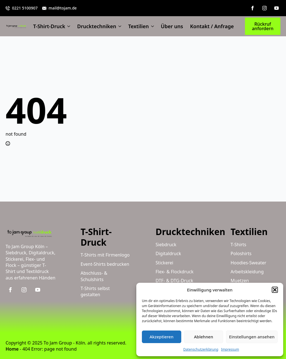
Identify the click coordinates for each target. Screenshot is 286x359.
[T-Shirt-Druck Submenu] (67, 26)
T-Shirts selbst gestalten (95, 291)
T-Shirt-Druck (49, 26)
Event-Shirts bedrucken (105, 264)
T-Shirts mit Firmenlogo (105, 255)
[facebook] (252, 8)
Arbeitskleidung (247, 272)
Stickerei (164, 263)
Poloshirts (241, 253)
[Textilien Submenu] (151, 26)
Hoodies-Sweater (248, 263)
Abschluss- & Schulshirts (94, 276)
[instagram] (264, 8)
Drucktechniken (96, 26)
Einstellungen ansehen (252, 336)
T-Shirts (238, 244)
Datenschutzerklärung (200, 349)
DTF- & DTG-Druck (174, 280)
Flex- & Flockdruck (175, 272)
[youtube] (276, 8)
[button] (275, 290)
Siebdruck (166, 244)
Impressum (230, 349)
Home (12, 349)
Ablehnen (203, 336)
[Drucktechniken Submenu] (118, 26)
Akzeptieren (161, 336)
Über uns (172, 26)
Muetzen (240, 280)
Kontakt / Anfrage (212, 26)
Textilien (138, 26)
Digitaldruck (168, 253)
